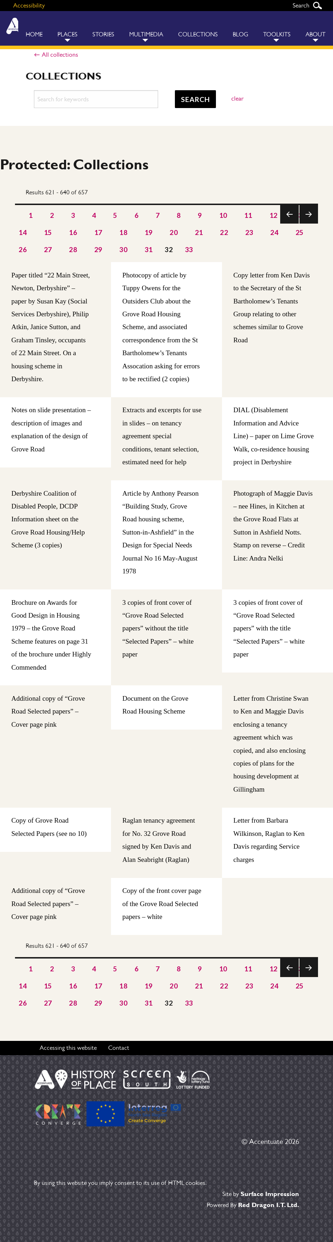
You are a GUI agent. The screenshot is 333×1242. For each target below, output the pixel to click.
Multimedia (146, 34)
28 (73, 249)
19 (149, 232)
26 (23, 249)
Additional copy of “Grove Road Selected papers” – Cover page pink (48, 712)
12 (273, 215)
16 (73, 232)
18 (123, 232)
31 (149, 249)
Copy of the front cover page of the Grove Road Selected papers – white (161, 904)
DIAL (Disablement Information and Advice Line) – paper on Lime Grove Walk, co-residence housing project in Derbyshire (273, 436)
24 (274, 232)
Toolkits (277, 34)
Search (317, 5)
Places (67, 34)
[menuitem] (34, 28)
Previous (289, 223)
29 (98, 249)
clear (237, 98)
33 (189, 249)
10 (223, 215)
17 (98, 232)
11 (248, 215)
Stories (103, 34)
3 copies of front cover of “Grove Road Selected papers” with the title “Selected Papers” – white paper (269, 628)
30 (123, 249)
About (316, 34)
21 (199, 232)
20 (174, 232)
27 (48, 249)
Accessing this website (68, 1047)
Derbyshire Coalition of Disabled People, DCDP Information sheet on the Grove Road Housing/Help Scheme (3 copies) (48, 519)
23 (249, 232)
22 (224, 232)
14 (23, 232)
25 (300, 232)
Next (308, 223)
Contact (118, 1047)
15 (48, 232)
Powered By (253, 1204)
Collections (198, 34)
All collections (60, 54)
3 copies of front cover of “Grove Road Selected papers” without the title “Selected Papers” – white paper (158, 628)
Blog (240, 34)
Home (34, 34)
